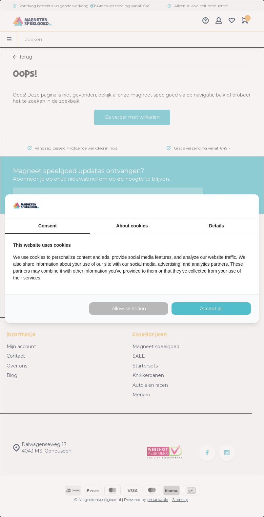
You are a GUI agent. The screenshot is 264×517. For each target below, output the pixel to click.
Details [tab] (216, 225)
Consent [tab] (47, 225)
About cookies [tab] (132, 225)
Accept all (211, 309)
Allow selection (129, 309)
